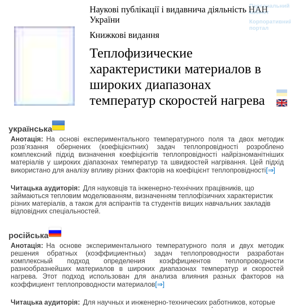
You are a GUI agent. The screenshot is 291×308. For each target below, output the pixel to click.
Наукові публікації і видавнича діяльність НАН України (179, 14)
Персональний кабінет (265, 9)
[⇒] (270, 170)
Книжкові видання (124, 35)
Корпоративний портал (265, 24)
